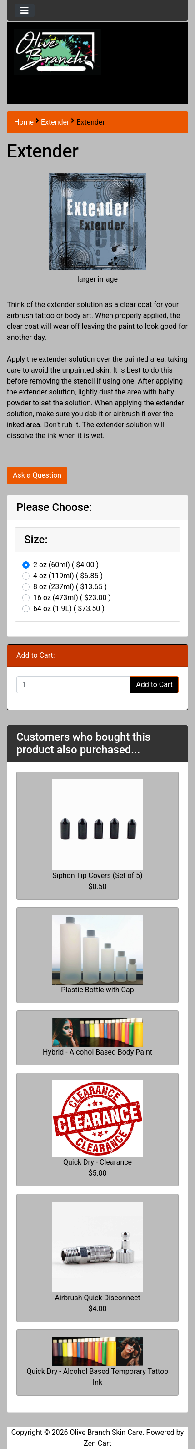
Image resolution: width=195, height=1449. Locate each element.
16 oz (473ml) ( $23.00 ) (72, 597)
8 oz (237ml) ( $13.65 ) (70, 586)
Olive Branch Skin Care (106, 1432)
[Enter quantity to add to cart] (73, 684)
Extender (55, 122)
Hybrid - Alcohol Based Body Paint (97, 1052)
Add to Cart (154, 684)
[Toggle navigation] (25, 10)
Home (24, 122)
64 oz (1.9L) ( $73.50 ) (69, 608)
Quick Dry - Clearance (97, 1162)
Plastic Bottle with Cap (97, 989)
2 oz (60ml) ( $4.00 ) (66, 564)
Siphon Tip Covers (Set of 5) (97, 875)
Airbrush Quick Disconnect (97, 1297)
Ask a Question (37, 475)
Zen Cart (97, 1443)
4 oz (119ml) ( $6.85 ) (68, 575)
